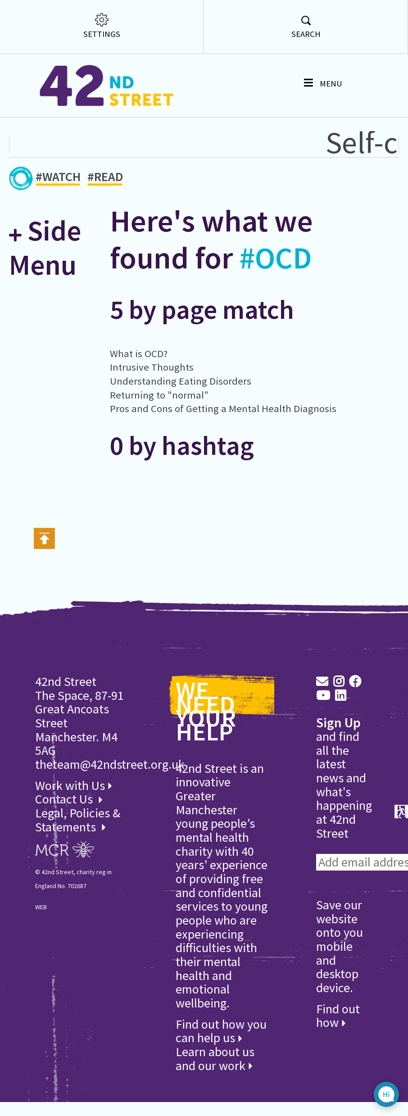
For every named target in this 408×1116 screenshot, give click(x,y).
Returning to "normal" (159, 395)
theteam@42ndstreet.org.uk (110, 764)
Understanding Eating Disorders (180, 381)
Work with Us (73, 785)
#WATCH (58, 178)
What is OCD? (139, 353)
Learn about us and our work (215, 1058)
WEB (41, 907)
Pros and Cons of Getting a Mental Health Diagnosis (223, 408)
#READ (105, 178)
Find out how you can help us (221, 1031)
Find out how (338, 1016)
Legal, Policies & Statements (77, 820)
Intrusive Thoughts (152, 367)
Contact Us (65, 799)
